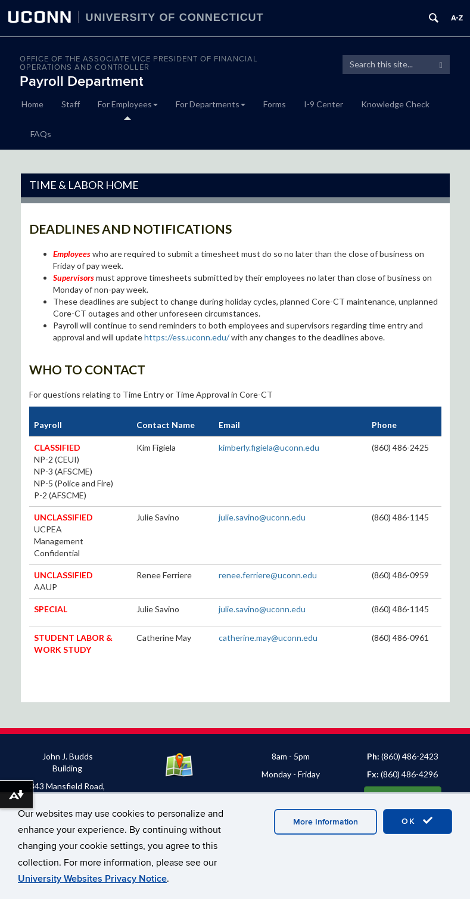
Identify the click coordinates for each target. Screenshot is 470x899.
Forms (274, 104)
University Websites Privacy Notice (92, 879)
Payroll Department (82, 81)
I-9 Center (323, 104)
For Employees (128, 104)
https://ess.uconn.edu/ (186, 337)
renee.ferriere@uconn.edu (268, 575)
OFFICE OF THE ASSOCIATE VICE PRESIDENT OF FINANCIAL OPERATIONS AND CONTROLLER (139, 63)
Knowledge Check (395, 104)
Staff (70, 104)
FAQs (40, 134)
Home (32, 104)
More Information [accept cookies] (325, 822)
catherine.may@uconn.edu (268, 638)
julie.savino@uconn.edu (262, 517)
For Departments (210, 104)
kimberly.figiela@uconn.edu (269, 447)
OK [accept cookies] (417, 821)
